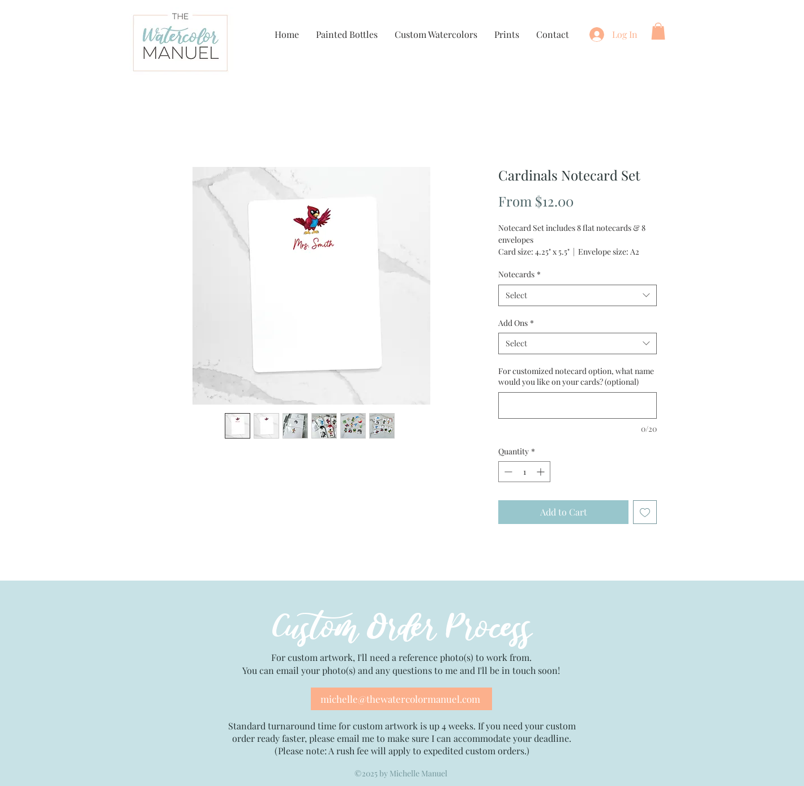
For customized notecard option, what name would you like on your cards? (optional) (576, 377)
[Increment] (541, 472)
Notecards (519, 274)
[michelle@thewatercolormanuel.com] (401, 699)
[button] (658, 31)
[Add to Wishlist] (645, 512)
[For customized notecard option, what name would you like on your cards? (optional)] (577, 405)
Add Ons (516, 322)
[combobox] (577, 295)
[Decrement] (507, 472)
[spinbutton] (524, 472)
